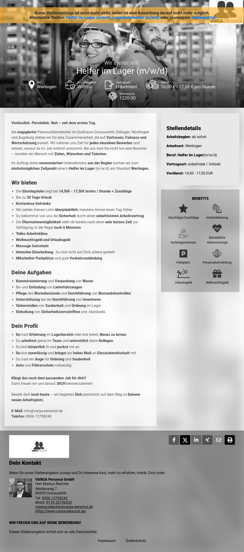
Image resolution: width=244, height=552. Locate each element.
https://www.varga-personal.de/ (60, 511)
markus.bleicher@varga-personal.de (64, 507)
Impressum (107, 541)
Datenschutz (136, 541)
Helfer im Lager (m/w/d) (88, 17)
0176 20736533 (59, 502)
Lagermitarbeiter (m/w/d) (135, 17)
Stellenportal (203, 17)
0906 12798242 (54, 498)
